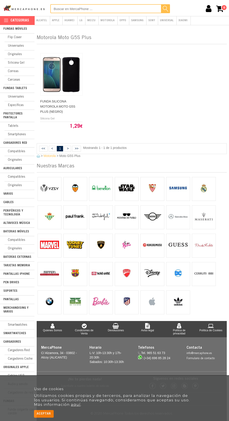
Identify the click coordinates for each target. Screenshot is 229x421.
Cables (8, 202)
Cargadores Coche (20, 359)
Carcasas (14, 79)
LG (80, 20)
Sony (151, 20)
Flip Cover (15, 37)
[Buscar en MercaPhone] (110, 8)
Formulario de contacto (201, 358)
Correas (13, 71)
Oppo (122, 20)
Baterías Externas (17, 257)
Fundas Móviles (15, 29)
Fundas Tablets (15, 88)
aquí (76, 404)
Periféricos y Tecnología (13, 212)
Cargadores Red (15, 143)
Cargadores (12, 342)
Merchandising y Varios (16, 309)
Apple (55, 20)
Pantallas (11, 299)
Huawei (69, 20)
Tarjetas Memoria (16, 265)
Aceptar (44, 413)
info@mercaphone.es (199, 353)
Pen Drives (11, 282)
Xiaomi (183, 20)
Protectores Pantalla (13, 115)
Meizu (91, 20)
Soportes (10, 291)
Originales (15, 54)
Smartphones (17, 134)
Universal (167, 20)
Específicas (15, 105)
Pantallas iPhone (16, 274)
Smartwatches (17, 325)
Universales (16, 46)
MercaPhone (24, 8)
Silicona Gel (16, 63)
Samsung (137, 20)
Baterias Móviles (16, 231)
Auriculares (12, 168)
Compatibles (16, 151)
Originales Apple (16, 367)
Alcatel (41, 20)
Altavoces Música (16, 223)
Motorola (107, 20)
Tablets (13, 126)
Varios (8, 194)
